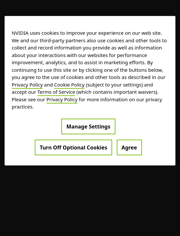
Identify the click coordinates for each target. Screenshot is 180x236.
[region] (90, 91)
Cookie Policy (69, 84)
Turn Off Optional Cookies (73, 147)
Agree (129, 147)
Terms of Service (56, 91)
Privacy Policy (27, 84)
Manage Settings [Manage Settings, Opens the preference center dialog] (88, 126)
